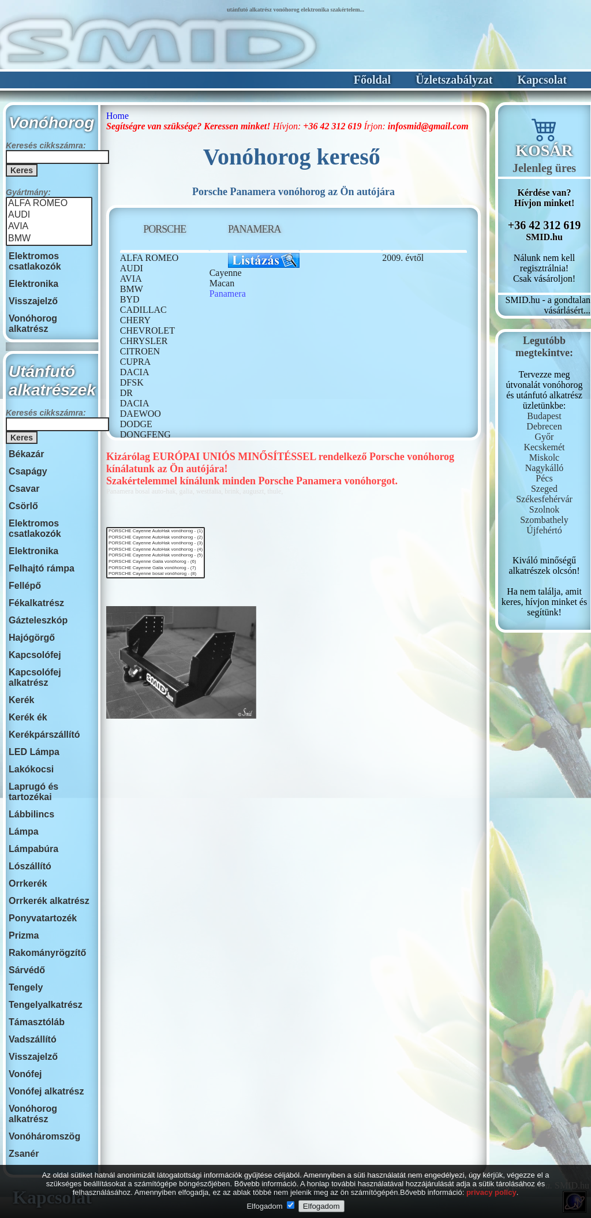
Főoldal (372, 79)
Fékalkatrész (36, 603)
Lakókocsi (31, 769)
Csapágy (28, 471)
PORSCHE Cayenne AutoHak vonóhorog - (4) (155, 550)
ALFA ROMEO (49, 204)
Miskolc (544, 457)
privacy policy (491, 1192)
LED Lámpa (34, 752)
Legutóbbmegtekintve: (544, 346)
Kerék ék (28, 717)
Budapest (544, 416)
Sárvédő (27, 970)
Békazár (26, 454)
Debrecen (544, 426)
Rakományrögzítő (47, 953)
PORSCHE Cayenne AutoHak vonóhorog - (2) (155, 538)
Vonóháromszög (44, 1136)
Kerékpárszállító (44, 734)
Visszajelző (33, 301)
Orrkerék (28, 883)
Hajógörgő (32, 637)
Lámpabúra (33, 849)
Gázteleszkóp (38, 620)
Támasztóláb (37, 1022)
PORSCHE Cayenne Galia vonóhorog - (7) (155, 568)
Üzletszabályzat (454, 79)
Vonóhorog (51, 123)
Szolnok (544, 509)
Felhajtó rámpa (41, 568)
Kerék (21, 700)
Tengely (26, 987)
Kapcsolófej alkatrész (35, 677)
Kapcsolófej (35, 655)
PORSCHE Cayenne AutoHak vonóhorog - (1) (155, 531)
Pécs (544, 478)
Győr (544, 437)
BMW (49, 239)
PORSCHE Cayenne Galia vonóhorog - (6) (155, 562)
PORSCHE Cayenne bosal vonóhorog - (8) (155, 574)
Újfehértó (544, 530)
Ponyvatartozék (43, 918)
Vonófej (25, 1074)
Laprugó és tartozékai (33, 792)
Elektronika (33, 284)
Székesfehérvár (544, 499)
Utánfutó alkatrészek (52, 381)
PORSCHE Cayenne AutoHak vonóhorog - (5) (155, 555)
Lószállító (30, 866)
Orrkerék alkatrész (49, 901)
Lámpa (24, 831)
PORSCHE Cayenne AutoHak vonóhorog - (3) (155, 543)
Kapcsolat (542, 79)
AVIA (49, 227)
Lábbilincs (31, 814)
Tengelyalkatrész (46, 1005)
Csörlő (23, 506)
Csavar (24, 489)
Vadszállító (33, 1039)
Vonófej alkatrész (46, 1091)
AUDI (49, 215)
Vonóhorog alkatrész (33, 323)
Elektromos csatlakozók (35, 261)
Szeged (544, 489)
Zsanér (24, 1154)
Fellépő (25, 586)
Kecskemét (543, 447)
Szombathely (544, 520)
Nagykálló (544, 468)
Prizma (24, 935)
